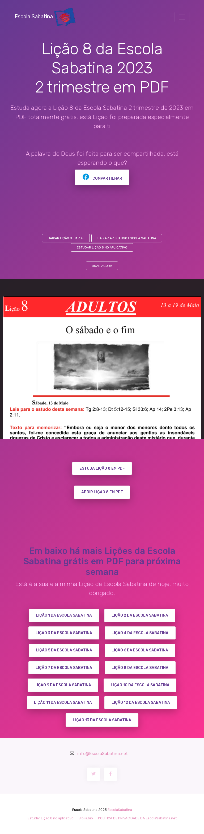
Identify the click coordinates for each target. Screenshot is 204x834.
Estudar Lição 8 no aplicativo (102, 247)
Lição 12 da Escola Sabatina (141, 702)
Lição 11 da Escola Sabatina (63, 702)
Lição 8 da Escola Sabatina (140, 667)
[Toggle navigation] (182, 17)
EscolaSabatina (120, 810)
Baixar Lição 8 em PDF (66, 238)
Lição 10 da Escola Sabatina (140, 685)
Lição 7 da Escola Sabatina (64, 667)
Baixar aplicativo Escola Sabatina (126, 238)
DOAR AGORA (102, 266)
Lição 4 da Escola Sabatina (140, 633)
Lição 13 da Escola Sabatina (102, 720)
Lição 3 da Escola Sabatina (64, 633)
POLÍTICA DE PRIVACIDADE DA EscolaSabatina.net (137, 818)
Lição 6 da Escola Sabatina (140, 650)
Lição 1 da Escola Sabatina (64, 615)
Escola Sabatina (45, 16)
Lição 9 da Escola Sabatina (63, 685)
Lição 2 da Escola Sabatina (140, 615)
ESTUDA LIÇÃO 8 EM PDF (102, 468)
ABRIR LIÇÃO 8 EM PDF (102, 492)
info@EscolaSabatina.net (102, 753)
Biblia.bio (86, 818)
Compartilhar (102, 178)
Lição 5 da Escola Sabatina (64, 650)
